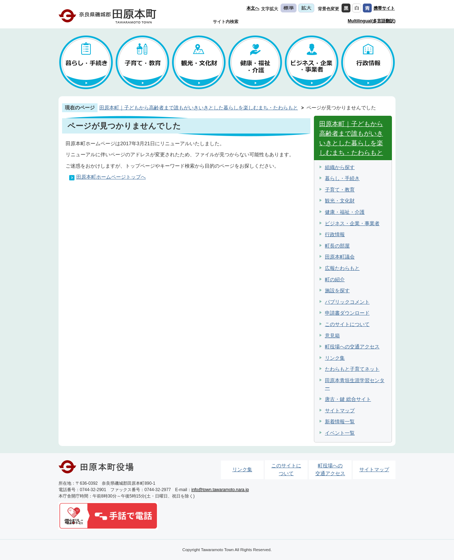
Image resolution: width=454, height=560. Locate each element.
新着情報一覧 (340, 421)
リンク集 (335, 358)
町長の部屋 (337, 246)
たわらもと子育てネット (352, 369)
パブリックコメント (347, 302)
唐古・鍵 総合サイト (348, 399)
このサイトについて (347, 324)
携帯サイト (384, 8)
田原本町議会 (340, 257)
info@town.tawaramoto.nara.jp (220, 489)
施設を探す (337, 290)
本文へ (253, 8)
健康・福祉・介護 (345, 212)
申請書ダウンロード (347, 313)
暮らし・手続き (342, 178)
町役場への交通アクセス (352, 346)
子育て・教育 (340, 189)
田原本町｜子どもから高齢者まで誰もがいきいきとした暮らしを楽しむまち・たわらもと (198, 107)
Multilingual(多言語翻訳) (371, 20)
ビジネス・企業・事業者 (352, 223)
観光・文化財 (340, 200)
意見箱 (332, 335)
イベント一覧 (340, 433)
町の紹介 (335, 279)
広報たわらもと (342, 268)
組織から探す (340, 167)
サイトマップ (340, 410)
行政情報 (335, 234)
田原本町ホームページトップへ (111, 177)
